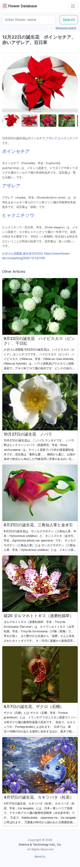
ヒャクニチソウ (68, 138)
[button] (11, 121)
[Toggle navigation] (73, 6)
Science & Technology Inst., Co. (40, 844)
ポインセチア (36, 138)
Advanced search (66, 27)
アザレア (51, 138)
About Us (40, 856)
